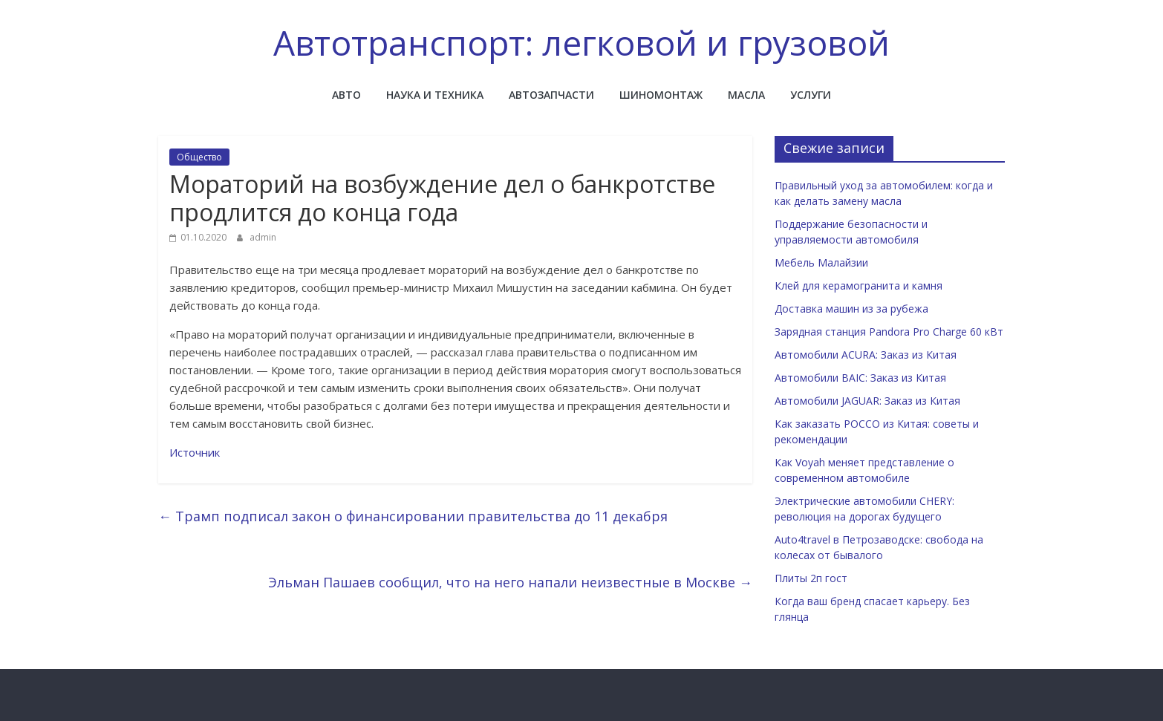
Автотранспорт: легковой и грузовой (581, 42)
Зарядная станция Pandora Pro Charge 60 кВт (889, 331)
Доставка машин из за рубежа (851, 308)
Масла (746, 95)
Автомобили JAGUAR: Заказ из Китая (867, 401)
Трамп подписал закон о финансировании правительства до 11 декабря (413, 516)
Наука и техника (434, 95)
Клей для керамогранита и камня (858, 285)
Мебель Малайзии (821, 262)
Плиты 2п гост (811, 578)
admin (263, 237)
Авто (346, 95)
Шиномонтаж (661, 95)
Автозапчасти (551, 95)
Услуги (810, 95)
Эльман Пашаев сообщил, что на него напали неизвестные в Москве (510, 582)
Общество (199, 157)
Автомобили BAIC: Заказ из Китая (860, 378)
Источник (194, 452)
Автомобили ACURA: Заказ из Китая (866, 355)
